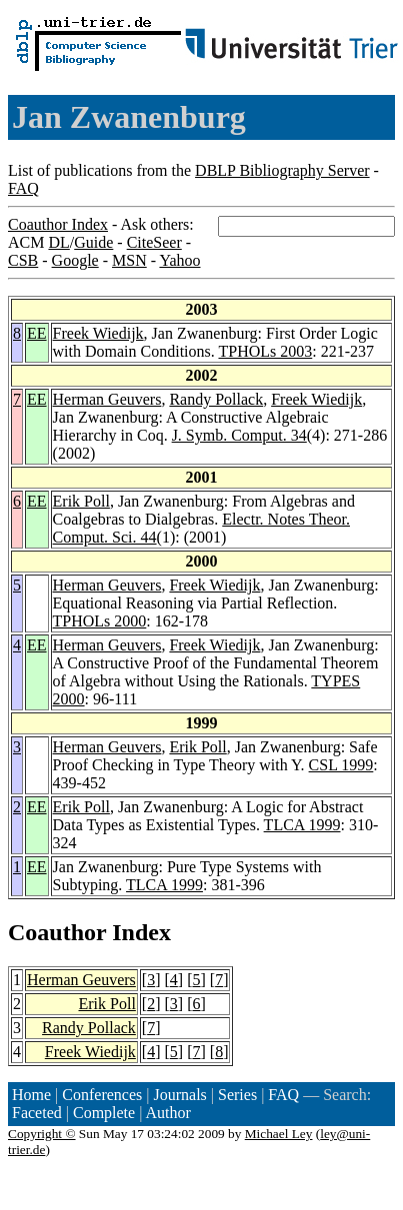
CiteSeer (154, 242)
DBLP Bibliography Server (282, 170)
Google (75, 260)
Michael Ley (279, 1133)
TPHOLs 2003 (265, 351)
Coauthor (57, 932)
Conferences (102, 1094)
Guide (93, 242)
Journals (179, 1094)
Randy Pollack (216, 399)
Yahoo (179, 260)
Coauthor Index (58, 224)
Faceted (37, 1112)
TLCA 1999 (302, 824)
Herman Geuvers (107, 399)
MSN (129, 260)
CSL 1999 (341, 764)
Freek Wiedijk (98, 333)
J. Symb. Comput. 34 (239, 435)
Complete (104, 1112)
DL (58, 242)
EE (37, 333)
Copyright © (42, 1133)
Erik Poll (81, 501)
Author (168, 1112)
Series (237, 1094)
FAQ (23, 188)
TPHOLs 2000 (100, 620)
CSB (23, 260)
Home (31, 1094)
